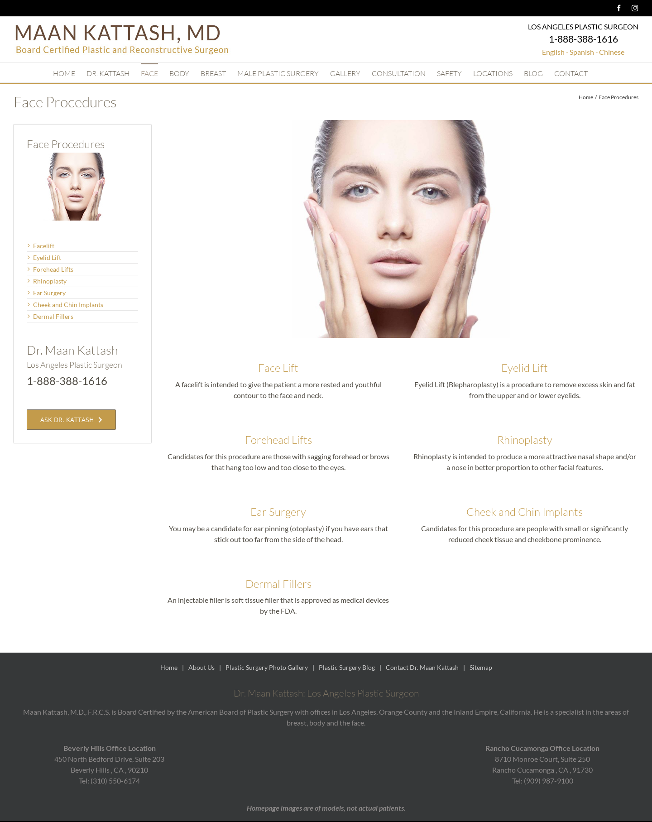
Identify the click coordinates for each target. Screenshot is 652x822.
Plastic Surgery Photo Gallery (266, 667)
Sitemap (481, 667)
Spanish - (584, 52)
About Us (201, 667)
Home (168, 667)
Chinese (611, 52)
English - (555, 52)
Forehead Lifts (278, 440)
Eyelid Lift (524, 368)
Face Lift (278, 368)
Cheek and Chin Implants (524, 512)
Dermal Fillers (278, 584)
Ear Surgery (278, 512)
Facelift (43, 246)
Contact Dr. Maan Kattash (422, 667)
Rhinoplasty (524, 440)
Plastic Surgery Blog (347, 667)
